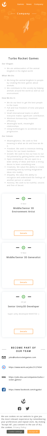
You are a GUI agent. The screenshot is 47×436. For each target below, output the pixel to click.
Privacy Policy (19, 427)
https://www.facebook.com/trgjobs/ (25, 389)
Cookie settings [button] (15, 431)
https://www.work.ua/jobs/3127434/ (25, 367)
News (29, 4)
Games (20, 4)
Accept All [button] (33, 431)
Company (38, 4)
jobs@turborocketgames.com (22, 357)
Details (23, 233)
